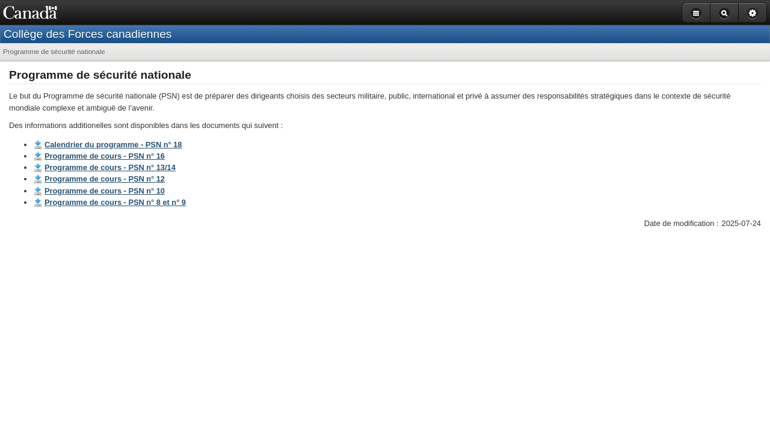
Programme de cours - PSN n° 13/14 (110, 167)
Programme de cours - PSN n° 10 (105, 190)
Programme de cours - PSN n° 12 (105, 178)
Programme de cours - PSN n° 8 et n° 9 (115, 202)
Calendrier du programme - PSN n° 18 (113, 144)
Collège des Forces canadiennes (87, 34)
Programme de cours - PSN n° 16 (105, 155)
